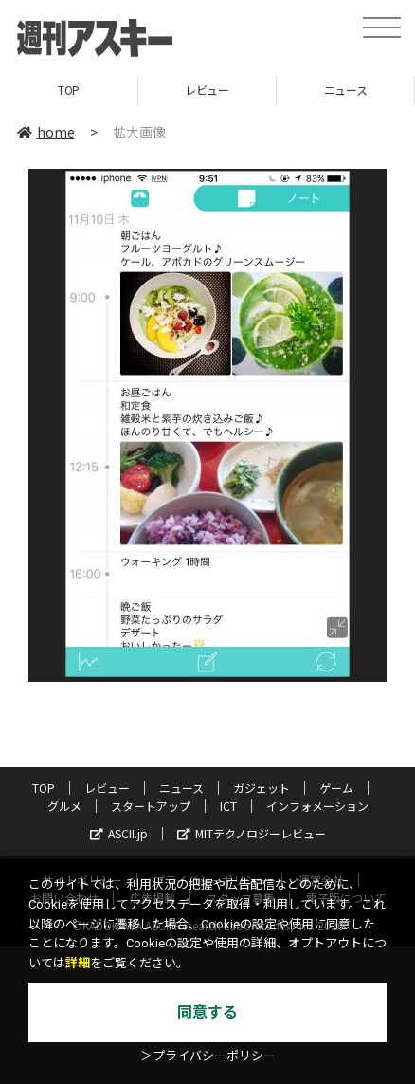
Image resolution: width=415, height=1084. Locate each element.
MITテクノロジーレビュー (251, 833)
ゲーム (336, 788)
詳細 (77, 963)
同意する (207, 1012)
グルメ (64, 806)
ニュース (345, 90)
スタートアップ (150, 806)
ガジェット (261, 788)
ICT (228, 806)
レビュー (206, 90)
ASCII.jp (119, 833)
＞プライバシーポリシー (208, 1056)
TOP (69, 90)
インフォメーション (317, 806)
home (46, 131)
